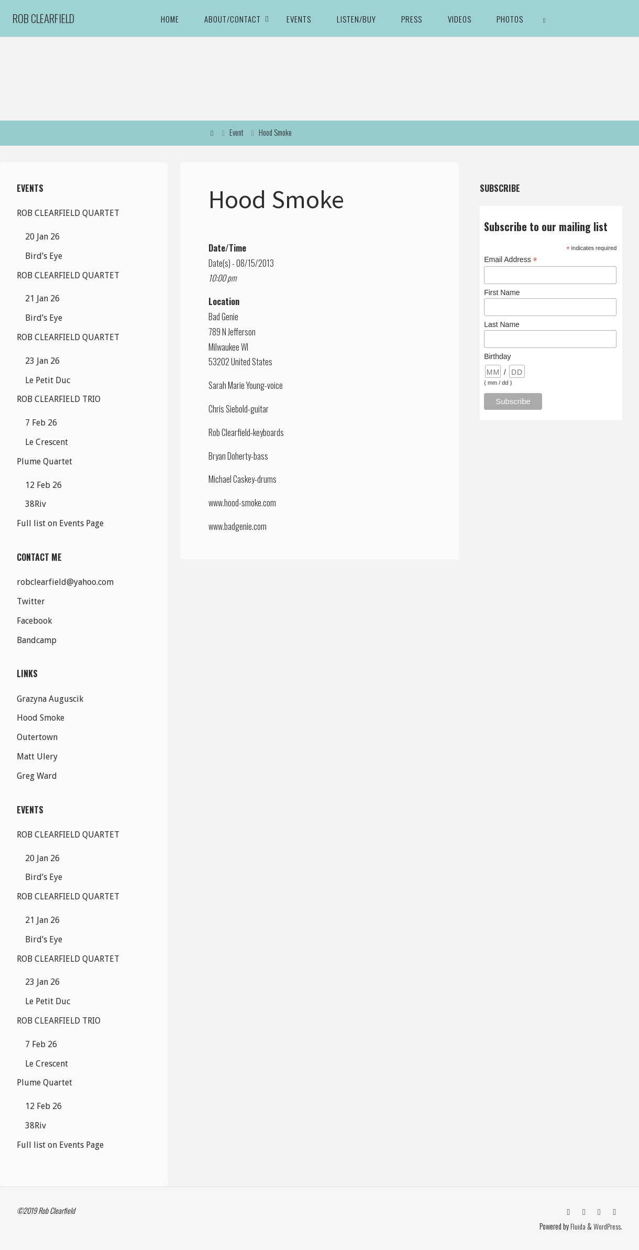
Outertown (37, 737)
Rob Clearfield (43, 18)
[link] (544, 18)
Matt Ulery (37, 757)
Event (236, 132)
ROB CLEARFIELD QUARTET (68, 213)
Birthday (497, 356)
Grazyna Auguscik (50, 699)
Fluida (577, 1226)
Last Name (502, 324)
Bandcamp (37, 640)
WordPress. (607, 1226)
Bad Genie (223, 316)
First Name (502, 292)
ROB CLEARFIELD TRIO (59, 399)
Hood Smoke (40, 718)
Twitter (31, 601)
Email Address (510, 260)
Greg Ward (37, 776)
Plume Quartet (44, 461)
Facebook (34, 621)
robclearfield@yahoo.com (65, 582)
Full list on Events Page (60, 523)
